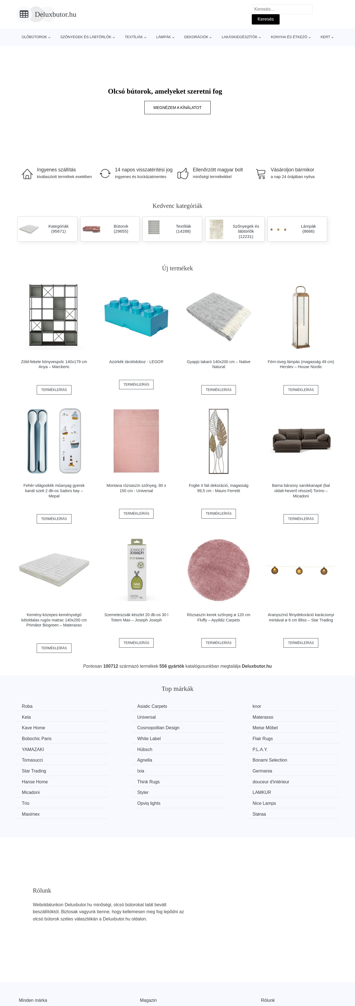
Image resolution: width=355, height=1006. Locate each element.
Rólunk (268, 965)
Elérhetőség (273, 978)
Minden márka (33, 965)
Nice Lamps (117, 779)
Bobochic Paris (121, 727)
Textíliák (134, 37)
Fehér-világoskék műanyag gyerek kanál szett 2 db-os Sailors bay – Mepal (54, 490)
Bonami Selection (123, 748)
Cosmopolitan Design (293, 716)
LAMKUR (198, 769)
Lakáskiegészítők (240, 37)
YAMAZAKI (34, 737)
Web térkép (151, 978)
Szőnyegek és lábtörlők (86, 37)
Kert (325, 37)
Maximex (197, 779)
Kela (276, 706)
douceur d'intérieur (290, 758)
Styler (111, 769)
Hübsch (113, 737)
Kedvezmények (34, 991)
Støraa (278, 779)
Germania (33, 758)
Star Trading (201, 748)
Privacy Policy (154, 991)
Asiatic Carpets (121, 706)
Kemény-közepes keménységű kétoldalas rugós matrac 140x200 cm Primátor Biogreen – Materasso (54, 620)
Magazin (148, 965)
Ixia (275, 748)
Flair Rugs (282, 727)
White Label (200, 727)
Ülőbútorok (34, 37)
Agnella (30, 748)
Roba (28, 706)
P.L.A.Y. (196, 737)
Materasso (116, 716)
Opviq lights (34, 779)
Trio (275, 769)
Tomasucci (282, 737)
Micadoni (32, 769)
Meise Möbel (35, 727)
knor (193, 706)
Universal (32, 716)
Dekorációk (196, 37)
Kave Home (200, 716)
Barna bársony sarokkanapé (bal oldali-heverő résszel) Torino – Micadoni (301, 490)
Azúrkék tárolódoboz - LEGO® (136, 361)
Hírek (24, 978)
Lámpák (163, 37)
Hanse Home (119, 758)
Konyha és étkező (289, 37)
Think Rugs (200, 758)
